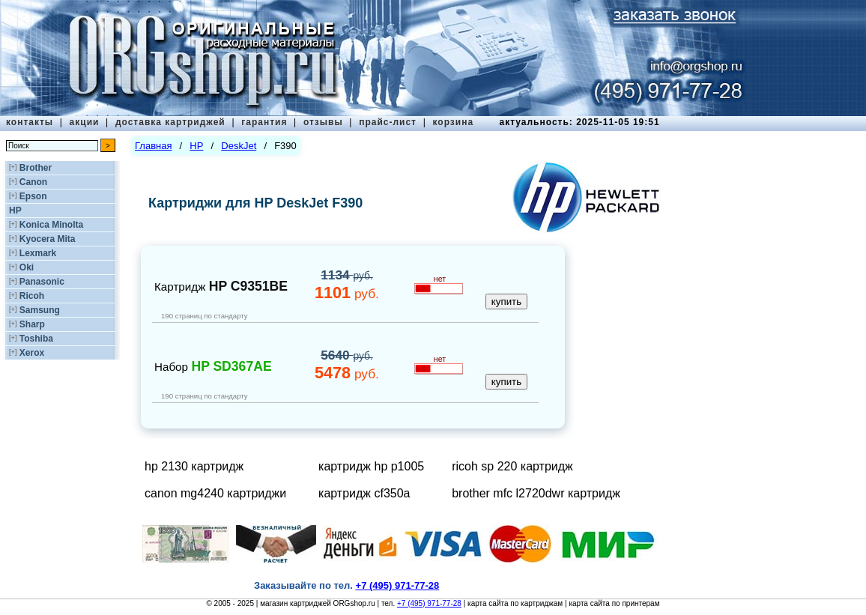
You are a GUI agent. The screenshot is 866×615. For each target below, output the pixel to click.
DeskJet (238, 145)
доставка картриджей (170, 122)
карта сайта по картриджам (515, 603)
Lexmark (37, 253)
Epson (33, 196)
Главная (153, 145)
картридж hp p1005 (371, 466)
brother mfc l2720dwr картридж (536, 493)
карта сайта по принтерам (614, 603)
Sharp (32, 324)
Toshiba (36, 338)
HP (15, 210)
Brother (35, 168)
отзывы (323, 122)
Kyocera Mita (47, 239)
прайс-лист (388, 122)
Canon (33, 182)
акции (85, 122)
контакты (29, 122)
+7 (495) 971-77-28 (429, 603)
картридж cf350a (364, 493)
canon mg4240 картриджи (215, 493)
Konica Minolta (51, 224)
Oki (26, 267)
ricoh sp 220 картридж (512, 466)
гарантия (264, 122)
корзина (452, 122)
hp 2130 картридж (194, 466)
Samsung (39, 310)
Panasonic (41, 281)
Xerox (31, 353)
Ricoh (31, 296)
